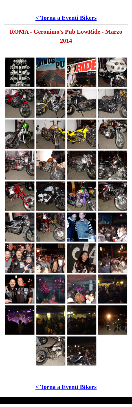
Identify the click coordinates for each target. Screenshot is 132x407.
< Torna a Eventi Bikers (65, 17)
